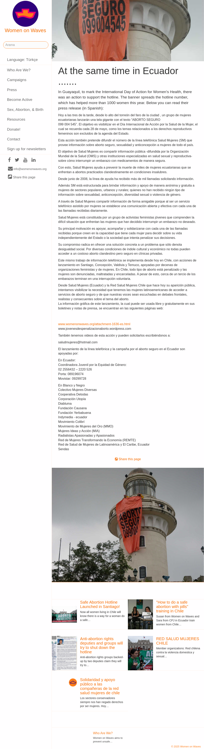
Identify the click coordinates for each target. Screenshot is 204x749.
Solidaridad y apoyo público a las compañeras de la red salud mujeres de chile (100, 686)
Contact (13, 139)
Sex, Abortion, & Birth (25, 109)
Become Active (19, 99)
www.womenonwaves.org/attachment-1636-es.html (94, 324)
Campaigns (16, 80)
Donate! (13, 129)
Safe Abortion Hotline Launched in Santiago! (100, 604)
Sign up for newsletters (26, 149)
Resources (16, 119)
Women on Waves (25, 17)
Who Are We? (18, 70)
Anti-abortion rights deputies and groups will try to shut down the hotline (101, 645)
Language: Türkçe (22, 60)
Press (12, 90)
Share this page (21, 177)
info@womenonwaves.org (27, 169)
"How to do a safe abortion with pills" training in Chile (172, 606)
